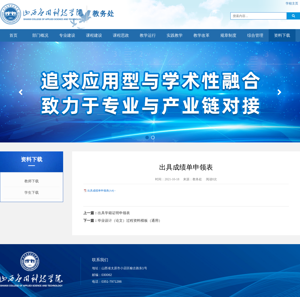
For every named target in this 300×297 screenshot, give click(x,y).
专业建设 (67, 35)
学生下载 (31, 192)
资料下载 (282, 35)
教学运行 (148, 35)
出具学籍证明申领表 (114, 213)
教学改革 (201, 35)
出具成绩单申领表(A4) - (101, 190)
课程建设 (94, 35)
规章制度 (228, 35)
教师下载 (31, 181)
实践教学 (175, 35)
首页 (13, 35)
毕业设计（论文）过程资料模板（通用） (130, 220)
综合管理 (255, 35)
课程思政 (121, 35)
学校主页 (292, 3)
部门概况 (40, 35)
